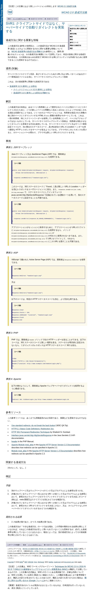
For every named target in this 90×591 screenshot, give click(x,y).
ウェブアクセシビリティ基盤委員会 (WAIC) (49, 563)
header (14, 435)
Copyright (10, 556)
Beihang (40, 556)
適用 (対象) (73, 34)
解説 (71, 36)
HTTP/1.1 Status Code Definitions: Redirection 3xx (32, 423)
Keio (35, 556)
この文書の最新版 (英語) (69, 543)
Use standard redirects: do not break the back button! (33, 419)
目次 (9, 19)
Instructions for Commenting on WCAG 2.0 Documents (60, 549)
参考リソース (74, 42)
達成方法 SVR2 (51, 19)
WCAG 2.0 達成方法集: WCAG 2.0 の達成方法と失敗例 (41, 543)
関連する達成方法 (75, 45)
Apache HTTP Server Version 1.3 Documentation (52, 445)
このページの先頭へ (14, 539)
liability (51, 556)
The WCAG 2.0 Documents (76, 547)
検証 (71, 48)
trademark (57, 556)
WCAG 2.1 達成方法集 (67, 6)
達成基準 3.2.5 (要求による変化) (23, 86)
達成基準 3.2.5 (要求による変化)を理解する (31, 93)
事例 (71, 39)
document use (69, 556)
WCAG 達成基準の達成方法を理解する (27, 52)
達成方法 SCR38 (35, 19)
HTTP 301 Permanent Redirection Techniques (30, 426)
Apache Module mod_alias (22, 439)
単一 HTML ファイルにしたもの (42, 545)
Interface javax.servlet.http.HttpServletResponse (31, 429)
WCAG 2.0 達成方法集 (74, 12)
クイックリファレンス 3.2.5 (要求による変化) (32, 90)
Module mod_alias (19, 445)
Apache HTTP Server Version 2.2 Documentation (59, 439)
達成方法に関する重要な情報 (78, 30)
